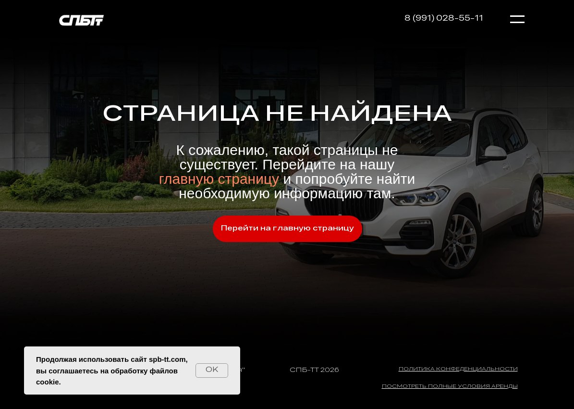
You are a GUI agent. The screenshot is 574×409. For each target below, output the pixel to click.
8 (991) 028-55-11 (443, 19)
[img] (81, 19)
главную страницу (221, 179)
